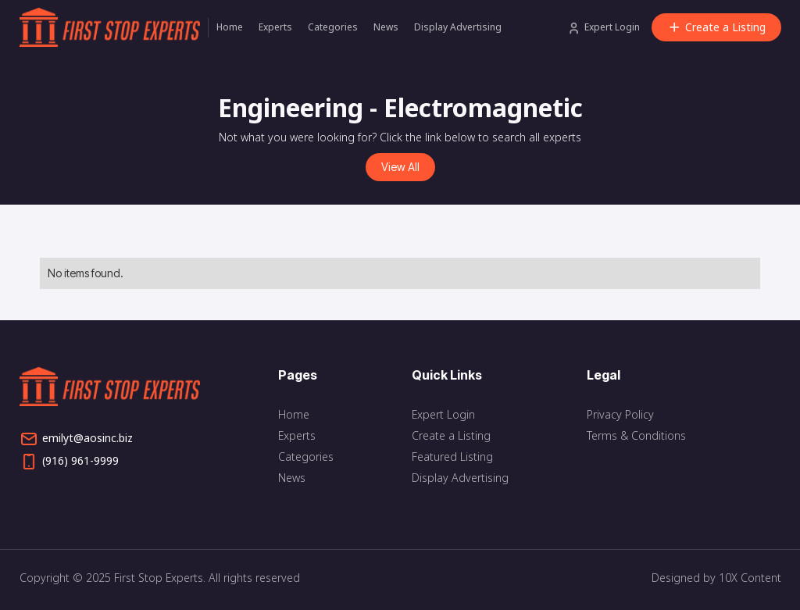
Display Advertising (458, 27)
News (385, 27)
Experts (275, 27)
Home (229, 27)
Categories (333, 27)
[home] (114, 27)
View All (400, 166)
